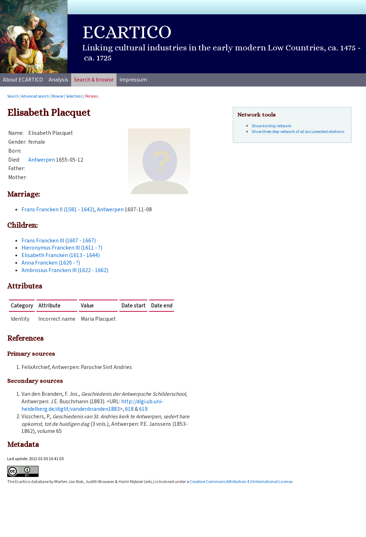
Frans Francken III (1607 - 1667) (58, 241)
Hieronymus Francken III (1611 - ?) (61, 248)
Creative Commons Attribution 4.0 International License (241, 481)
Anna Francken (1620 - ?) (50, 263)
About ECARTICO (23, 80)
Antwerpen (41, 160)
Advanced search (35, 96)
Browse (57, 96)
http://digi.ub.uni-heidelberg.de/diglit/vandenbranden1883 (92, 405)
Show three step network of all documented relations (298, 132)
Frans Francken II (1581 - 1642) (57, 209)
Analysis (58, 80)
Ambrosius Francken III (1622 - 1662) (64, 270)
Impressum (133, 80)
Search (13, 96)
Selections (74, 96)
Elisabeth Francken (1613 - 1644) (60, 255)
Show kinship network (271, 126)
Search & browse (94, 80)
